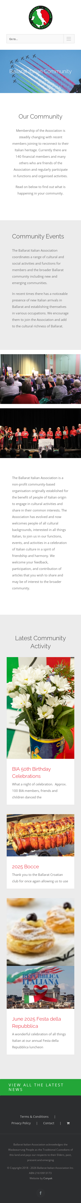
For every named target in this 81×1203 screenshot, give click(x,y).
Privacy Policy (21, 1123)
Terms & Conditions (34, 1117)
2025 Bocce (25, 866)
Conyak (47, 1178)
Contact (48, 1123)
